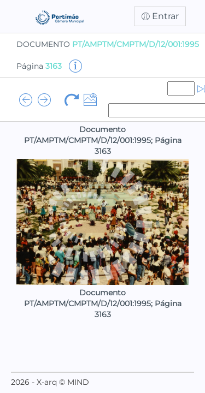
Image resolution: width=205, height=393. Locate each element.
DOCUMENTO (107, 44)
